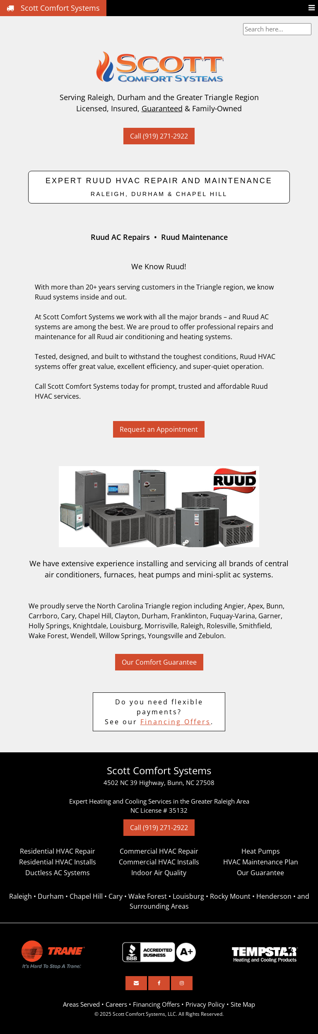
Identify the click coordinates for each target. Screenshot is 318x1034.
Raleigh (192, 625)
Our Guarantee (260, 872)
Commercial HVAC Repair (159, 851)
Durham (155, 615)
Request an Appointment (159, 429)
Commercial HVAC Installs (159, 861)
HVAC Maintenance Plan (260, 861)
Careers (116, 1004)
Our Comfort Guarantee (159, 662)
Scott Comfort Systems (53, 8)
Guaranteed (162, 108)
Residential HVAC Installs (57, 861)
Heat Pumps (260, 851)
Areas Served (81, 1004)
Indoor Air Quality (158, 872)
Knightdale (89, 625)
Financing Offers (175, 721)
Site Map (243, 1004)
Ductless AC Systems (57, 872)
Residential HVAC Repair (57, 851)
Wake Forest (48, 635)
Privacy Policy (205, 1004)
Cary (68, 615)
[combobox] (277, 29)
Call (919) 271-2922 (159, 136)
